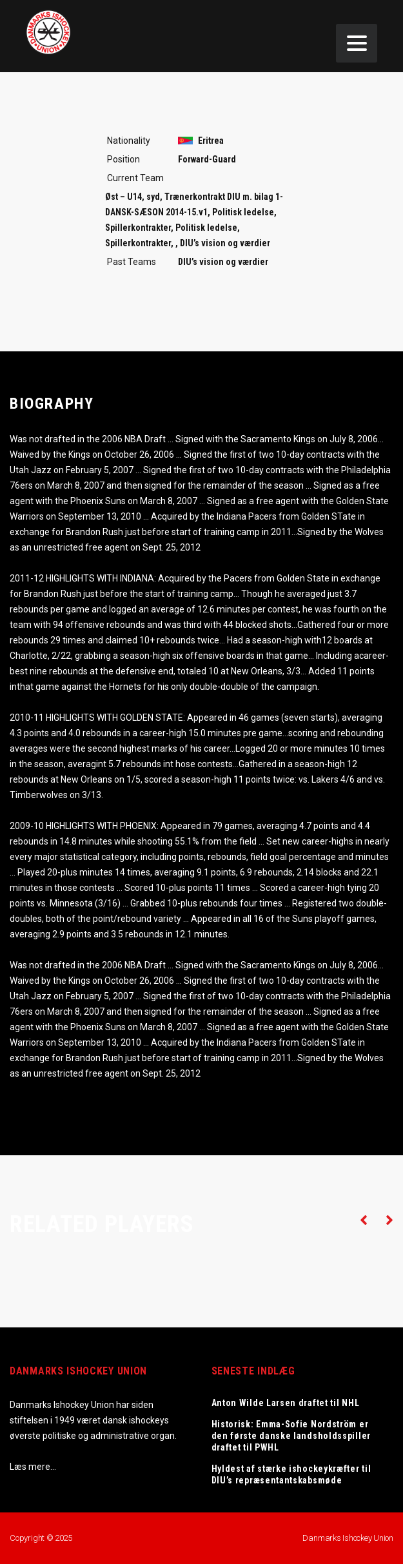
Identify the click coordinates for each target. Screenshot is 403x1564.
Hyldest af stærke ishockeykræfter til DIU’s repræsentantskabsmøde (291, 1474)
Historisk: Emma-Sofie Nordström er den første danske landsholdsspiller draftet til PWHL (291, 1435)
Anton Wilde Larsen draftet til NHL (285, 1403)
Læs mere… (33, 1466)
